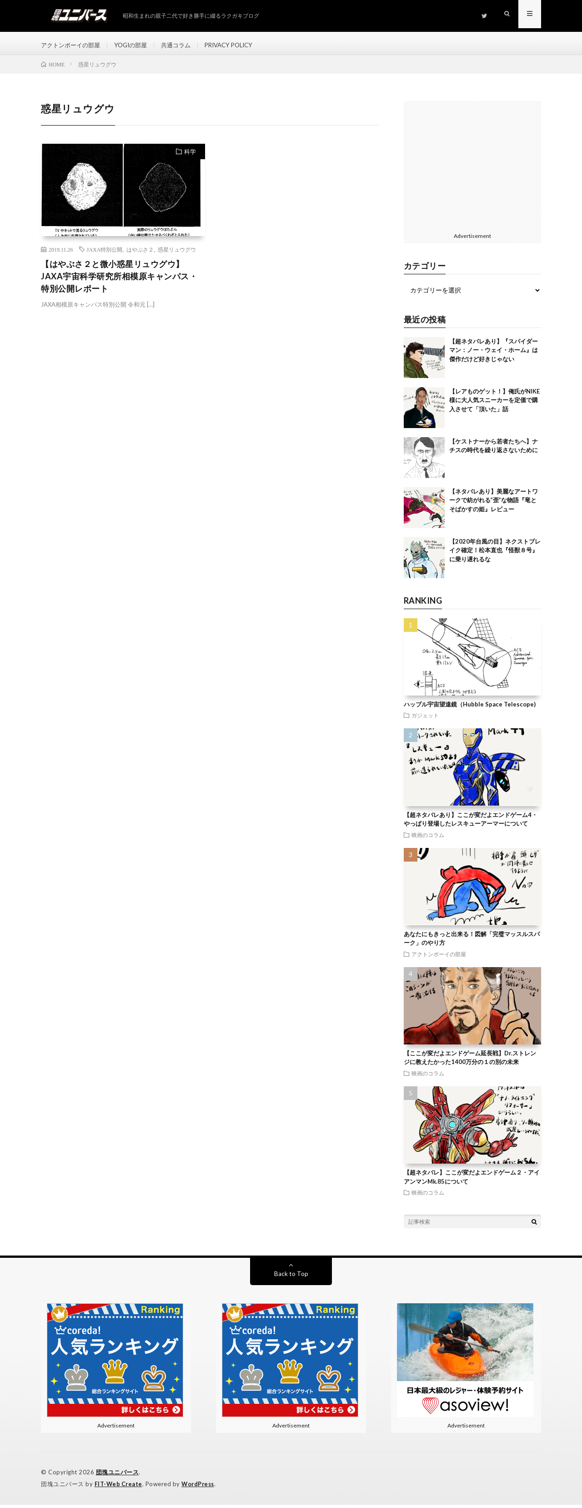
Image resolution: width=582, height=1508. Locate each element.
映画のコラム (427, 839)
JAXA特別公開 (105, 254)
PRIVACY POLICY (240, 45)
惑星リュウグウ (177, 254)
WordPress (200, 1487)
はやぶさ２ (140, 254)
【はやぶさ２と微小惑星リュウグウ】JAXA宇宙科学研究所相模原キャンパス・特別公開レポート (119, 280)
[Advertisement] (472, 169)
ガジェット (425, 720)
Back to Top (291, 1278)
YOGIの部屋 (136, 45)
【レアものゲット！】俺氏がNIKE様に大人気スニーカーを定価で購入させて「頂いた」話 (494, 404)
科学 (190, 156)
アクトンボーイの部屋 (73, 45)
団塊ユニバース (117, 1476)
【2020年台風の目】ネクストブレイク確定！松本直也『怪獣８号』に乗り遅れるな (495, 554)
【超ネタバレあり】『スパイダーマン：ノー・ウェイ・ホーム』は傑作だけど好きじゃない (493, 354)
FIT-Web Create (119, 1487)
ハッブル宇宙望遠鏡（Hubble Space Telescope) (470, 708)
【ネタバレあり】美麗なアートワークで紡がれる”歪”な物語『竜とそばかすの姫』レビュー (493, 504)
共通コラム (184, 45)
